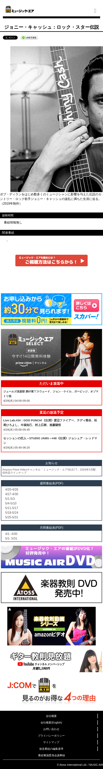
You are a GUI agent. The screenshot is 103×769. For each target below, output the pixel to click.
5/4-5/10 (11, 503)
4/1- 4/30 (11, 533)
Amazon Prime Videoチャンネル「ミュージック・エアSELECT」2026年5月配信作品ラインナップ (49, 471)
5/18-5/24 (11, 512)
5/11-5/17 (11, 508)
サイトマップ (51, 742)
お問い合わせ (51, 729)
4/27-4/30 (11, 494)
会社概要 (51, 716)
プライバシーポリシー (51, 735)
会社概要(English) (51, 722)
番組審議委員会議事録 (51, 755)
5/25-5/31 (11, 517)
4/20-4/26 (11, 489)
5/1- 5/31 (11, 538)
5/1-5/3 (10, 498)
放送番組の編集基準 (51, 748)
